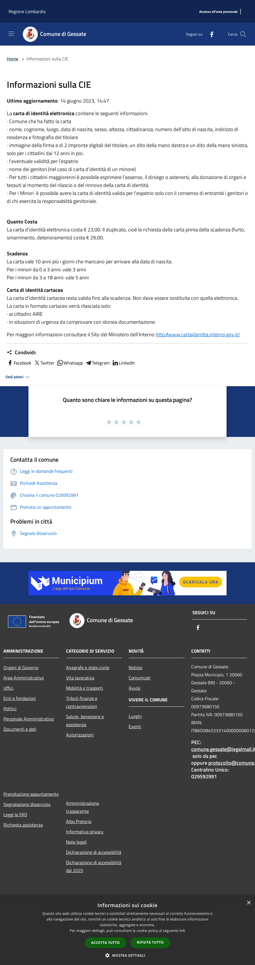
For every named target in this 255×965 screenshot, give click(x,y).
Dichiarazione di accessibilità (93, 852)
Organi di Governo (20, 667)
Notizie (135, 667)
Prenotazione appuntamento (31, 794)
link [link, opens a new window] (182, 930)
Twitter (44, 362)
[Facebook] (209, 34)
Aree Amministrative (23, 677)
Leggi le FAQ (15, 814)
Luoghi (135, 716)
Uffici (8, 688)
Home (12, 58)
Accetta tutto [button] (105, 942)
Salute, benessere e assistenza (85, 720)
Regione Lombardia (27, 11)
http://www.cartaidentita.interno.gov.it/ (198, 334)
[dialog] (127, 931)
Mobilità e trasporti (84, 688)
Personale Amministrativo (28, 718)
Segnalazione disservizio (26, 804)
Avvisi (134, 688)
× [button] (248, 903)
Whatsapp (70, 362)
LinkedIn (123, 362)
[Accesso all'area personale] (218, 12)
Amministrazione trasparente (82, 807)
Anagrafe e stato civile (87, 667)
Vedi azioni (18, 377)
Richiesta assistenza (23, 824)
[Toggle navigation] (11, 33)
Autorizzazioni (80, 734)
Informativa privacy (85, 831)
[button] (127, 955)
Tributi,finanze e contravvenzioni (81, 702)
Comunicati (140, 677)
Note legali (76, 841)
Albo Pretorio (78, 821)
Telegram (97, 362)
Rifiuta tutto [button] (150, 942)
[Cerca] (243, 34)
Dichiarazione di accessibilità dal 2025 (93, 866)
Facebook (19, 362)
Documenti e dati (19, 729)
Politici (10, 708)
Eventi (135, 726)
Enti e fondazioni (19, 698)
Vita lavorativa (80, 677)
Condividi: (21, 353)
